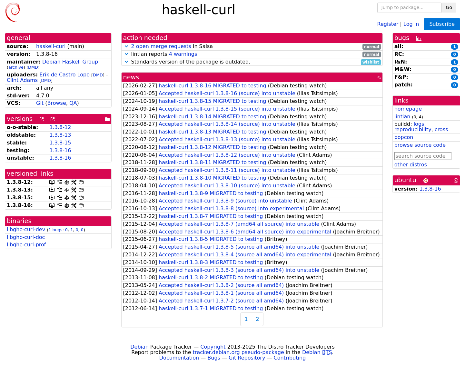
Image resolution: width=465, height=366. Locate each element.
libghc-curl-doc (26, 237)
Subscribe (442, 24)
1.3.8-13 (60, 135)
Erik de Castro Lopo (64, 75)
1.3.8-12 (60, 127)
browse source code (420, 145)
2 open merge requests (161, 46)
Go (449, 7)
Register (388, 24)
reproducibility (412, 129)
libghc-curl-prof (26, 245)
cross (441, 129)
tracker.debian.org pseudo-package (238, 352)
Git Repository (247, 358)
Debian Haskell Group (70, 62)
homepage (408, 109)
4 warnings (183, 54)
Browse (56, 103)
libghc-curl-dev (26, 229)
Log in (411, 24)
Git (40, 103)
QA (73, 103)
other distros (410, 165)
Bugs (213, 358)
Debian (139, 347)
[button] (126, 46)
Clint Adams (22, 80)
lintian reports (252, 54)
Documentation (179, 358)
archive (16, 67)
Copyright (212, 347)
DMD (33, 67)
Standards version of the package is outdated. (252, 62)
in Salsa (252, 46)
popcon (403, 137)
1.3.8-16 (60, 150)
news (131, 77)
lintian (402, 117)
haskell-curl (50, 46)
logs (419, 124)
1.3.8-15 (60, 143)
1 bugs (55, 229)
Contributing (290, 358)
